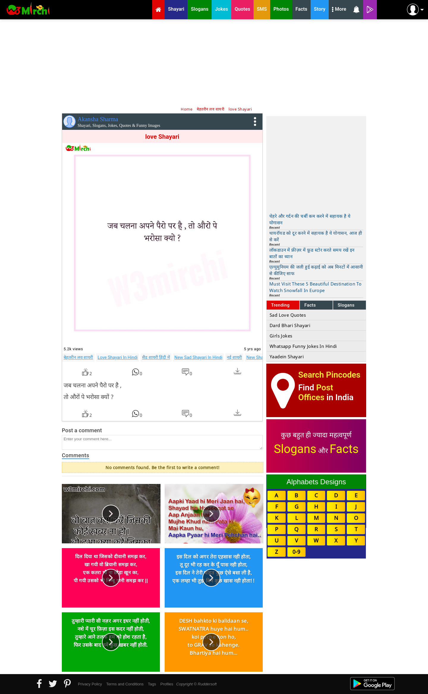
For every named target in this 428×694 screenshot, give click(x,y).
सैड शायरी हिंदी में (156, 357)
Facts (310, 305)
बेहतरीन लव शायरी (78, 357)
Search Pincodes (329, 375)
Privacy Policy (90, 684)
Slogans (346, 305)
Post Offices (315, 392)
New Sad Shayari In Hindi (198, 357)
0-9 (296, 551)
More (339, 10)
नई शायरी (234, 357)
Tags (152, 684)
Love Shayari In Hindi (117, 357)
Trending (280, 305)
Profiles (166, 684)
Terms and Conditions (125, 684)
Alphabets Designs (316, 482)
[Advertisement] (214, 62)
